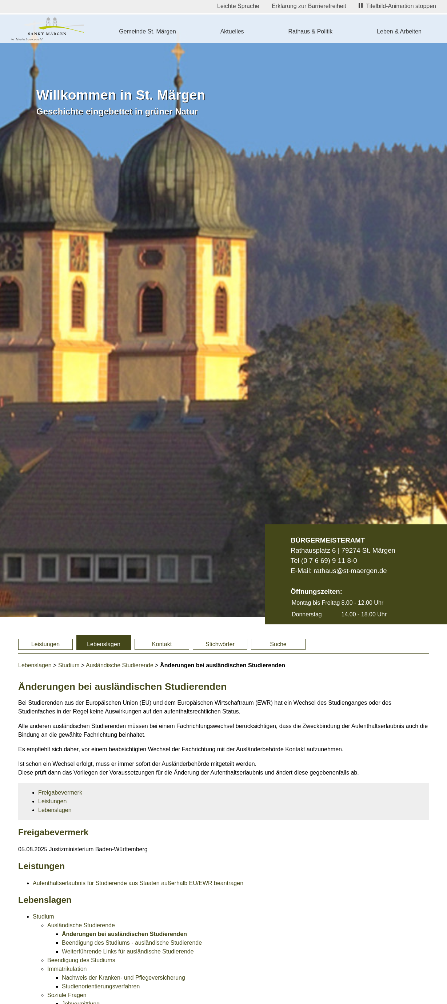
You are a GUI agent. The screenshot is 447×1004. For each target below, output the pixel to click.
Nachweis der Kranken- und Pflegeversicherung (123, 978)
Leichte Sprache (238, 6)
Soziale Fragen (67, 995)
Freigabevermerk (60, 792)
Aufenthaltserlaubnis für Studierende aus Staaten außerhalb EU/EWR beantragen (138, 883)
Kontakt (162, 644)
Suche (278, 644)
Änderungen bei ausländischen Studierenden (124, 934)
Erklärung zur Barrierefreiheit (309, 6)
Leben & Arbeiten (399, 31)
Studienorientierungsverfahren (101, 986)
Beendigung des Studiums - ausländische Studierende (132, 943)
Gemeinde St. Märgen (147, 31)
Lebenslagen (103, 644)
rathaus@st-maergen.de (350, 571)
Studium (69, 665)
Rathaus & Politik (310, 31)
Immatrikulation (67, 969)
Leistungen (45, 644)
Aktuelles (232, 31)
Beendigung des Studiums (81, 960)
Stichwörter (220, 644)
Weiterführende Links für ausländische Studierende (128, 951)
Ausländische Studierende (119, 665)
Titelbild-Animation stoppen (397, 6)
